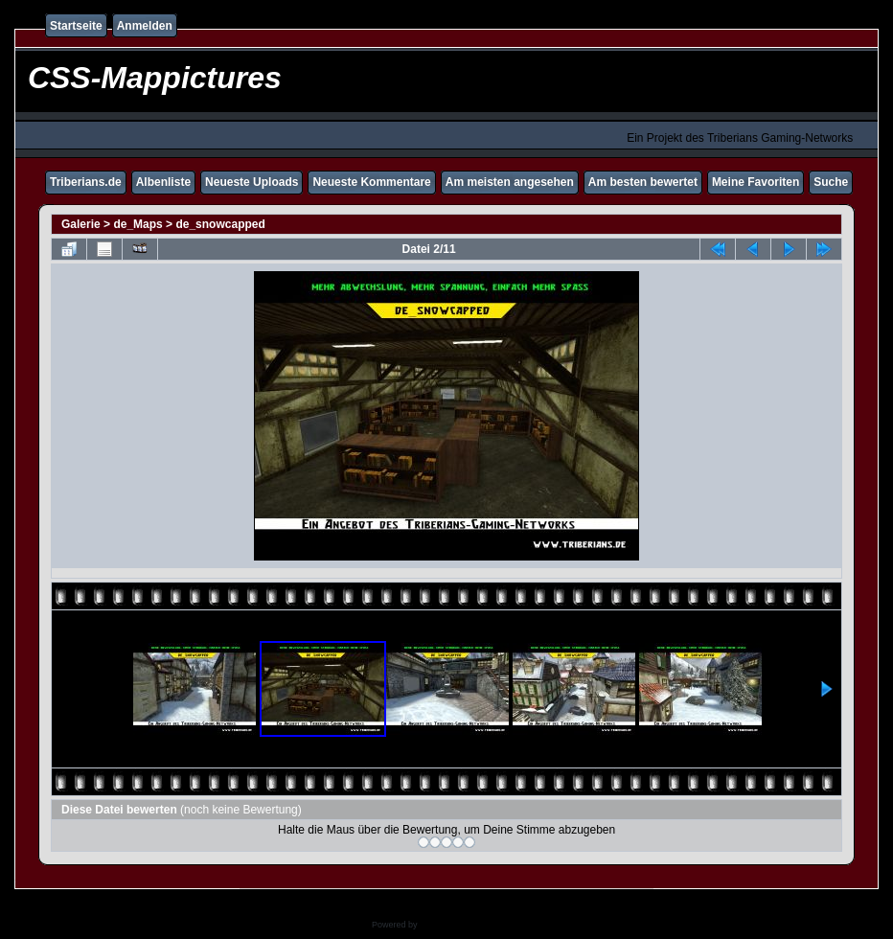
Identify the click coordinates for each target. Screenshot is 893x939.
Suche (830, 182)
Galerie (81, 224)
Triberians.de (86, 182)
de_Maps (137, 224)
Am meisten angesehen (510, 182)
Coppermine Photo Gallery (470, 924)
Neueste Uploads (251, 182)
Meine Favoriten (755, 182)
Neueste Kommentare (371, 182)
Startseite (76, 26)
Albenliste (163, 182)
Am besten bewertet (643, 182)
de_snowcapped (219, 224)
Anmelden (144, 26)
